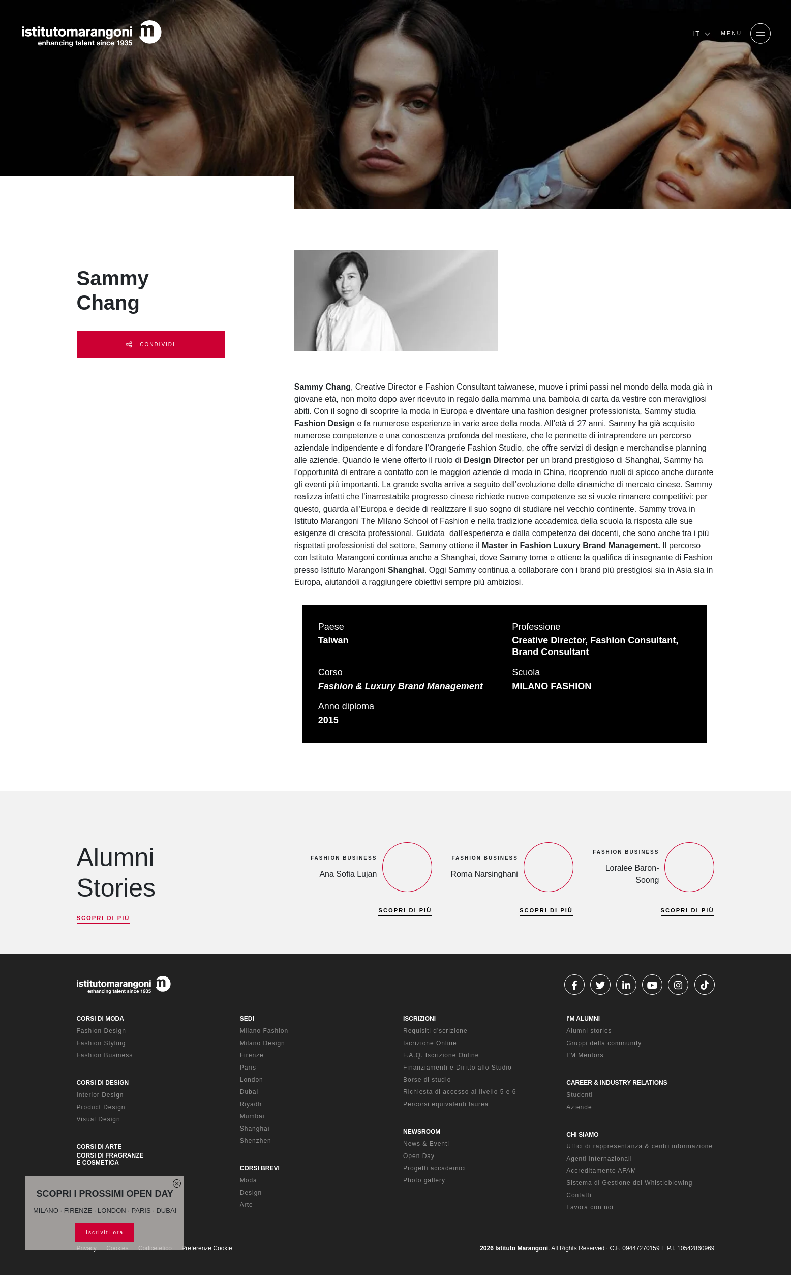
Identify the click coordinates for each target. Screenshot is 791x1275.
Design (251, 1192)
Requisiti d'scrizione (435, 1030)
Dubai (249, 1091)
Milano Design (262, 1043)
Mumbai (252, 1116)
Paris (248, 1067)
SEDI (247, 1018)
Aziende (579, 1107)
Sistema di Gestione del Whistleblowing (629, 1183)
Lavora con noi (590, 1207)
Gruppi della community (604, 1043)
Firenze (252, 1055)
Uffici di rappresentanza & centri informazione (639, 1146)
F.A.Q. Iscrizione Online (441, 1055)
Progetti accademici (434, 1168)
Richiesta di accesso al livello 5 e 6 (459, 1091)
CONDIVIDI (150, 344)
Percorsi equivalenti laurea (446, 1104)
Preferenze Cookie (206, 1248)
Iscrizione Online (430, 1043)
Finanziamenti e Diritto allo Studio (457, 1067)
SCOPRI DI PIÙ (103, 918)
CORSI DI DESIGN (103, 1082)
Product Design (101, 1107)
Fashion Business (105, 1055)
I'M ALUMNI (583, 1018)
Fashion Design (101, 1030)
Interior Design (100, 1095)
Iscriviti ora (105, 1232)
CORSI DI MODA (100, 1018)
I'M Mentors (584, 1055)
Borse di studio (427, 1079)
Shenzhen (255, 1140)
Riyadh (251, 1104)
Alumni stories (589, 1030)
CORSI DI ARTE (99, 1146)
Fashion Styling (101, 1043)
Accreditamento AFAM (601, 1170)
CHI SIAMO (582, 1134)
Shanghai (255, 1128)
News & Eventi (426, 1143)
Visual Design (98, 1119)
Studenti (579, 1095)
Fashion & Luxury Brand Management (400, 686)
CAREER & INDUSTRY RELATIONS (616, 1082)
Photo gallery (424, 1180)
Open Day (419, 1156)
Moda (248, 1180)
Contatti (578, 1195)
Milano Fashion (264, 1030)
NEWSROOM (421, 1131)
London (251, 1079)
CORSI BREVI (260, 1168)
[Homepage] (91, 33)
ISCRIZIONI (419, 1018)
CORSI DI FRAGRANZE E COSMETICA (110, 1159)
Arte (246, 1204)
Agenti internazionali (599, 1158)
